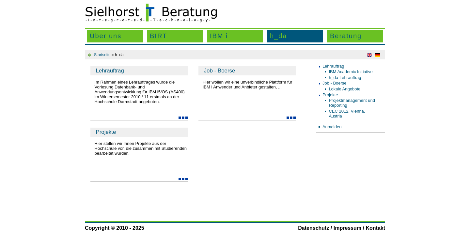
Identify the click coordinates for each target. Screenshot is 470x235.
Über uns (105, 35)
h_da (278, 35)
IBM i (219, 35)
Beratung (346, 35)
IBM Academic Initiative (350, 71)
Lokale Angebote (344, 88)
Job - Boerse (219, 71)
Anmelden (332, 126)
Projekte (106, 132)
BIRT (158, 35)
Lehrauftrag (110, 71)
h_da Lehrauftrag (345, 77)
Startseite (102, 55)
